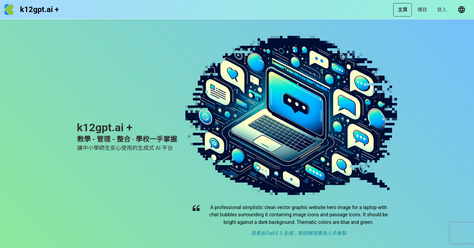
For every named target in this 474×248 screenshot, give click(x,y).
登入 (442, 9)
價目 (422, 9)
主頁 (402, 9)
